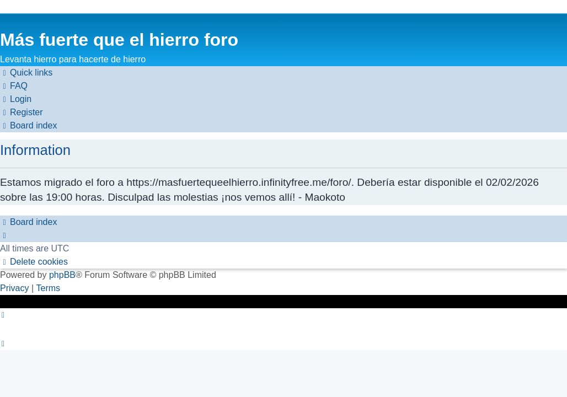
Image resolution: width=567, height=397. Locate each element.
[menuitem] (14, 86)
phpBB (62, 275)
